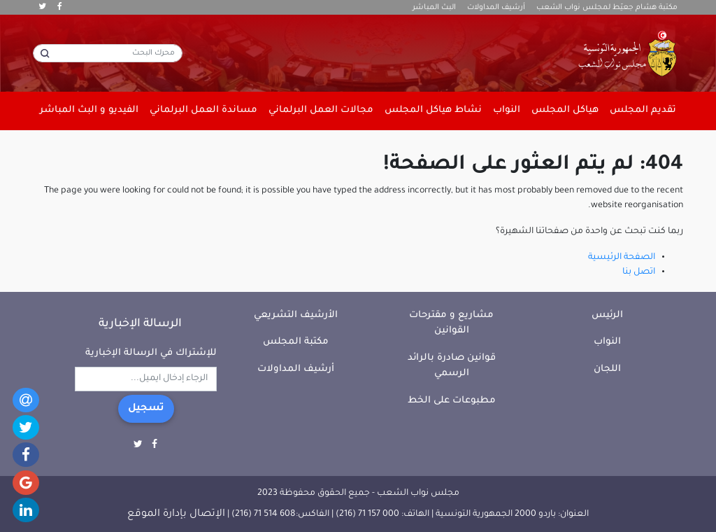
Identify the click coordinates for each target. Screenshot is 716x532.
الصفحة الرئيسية (621, 257)
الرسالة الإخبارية (140, 324)
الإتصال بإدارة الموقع (176, 514)
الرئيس (607, 315)
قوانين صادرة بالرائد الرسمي (452, 366)
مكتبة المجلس (296, 342)
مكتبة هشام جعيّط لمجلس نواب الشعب (607, 8)
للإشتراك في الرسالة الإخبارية (151, 353)
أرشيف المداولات (496, 8)
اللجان (607, 369)
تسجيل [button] (146, 408)
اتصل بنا (638, 272)
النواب (607, 342)
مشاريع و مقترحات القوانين (451, 323)
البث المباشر (434, 8)
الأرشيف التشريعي (296, 315)
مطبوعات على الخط (452, 401)
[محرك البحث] (107, 53)
